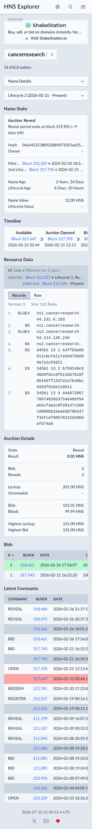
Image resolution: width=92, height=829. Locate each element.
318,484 (40, 609)
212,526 (40, 709)
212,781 (40, 689)
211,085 (40, 758)
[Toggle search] (70, 7)
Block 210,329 (34, 164)
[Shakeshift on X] (34, 821)
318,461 (27, 565)
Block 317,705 (41, 170)
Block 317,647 (24, 239)
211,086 (40, 748)
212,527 (40, 699)
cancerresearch (62, 313)
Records (19, 295)
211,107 (40, 729)
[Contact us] (46, 821)
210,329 (40, 798)
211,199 (40, 719)
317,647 (40, 679)
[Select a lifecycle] (46, 95)
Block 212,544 (54, 284)
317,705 (40, 669)
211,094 (40, 739)
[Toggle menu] (83, 7)
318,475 (40, 619)
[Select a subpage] (46, 81)
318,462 (40, 629)
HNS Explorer (22, 7)
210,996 (40, 778)
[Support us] (58, 821)
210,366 (40, 788)
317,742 (40, 659)
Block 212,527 (38, 278)
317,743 (27, 575)
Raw (38, 295)
